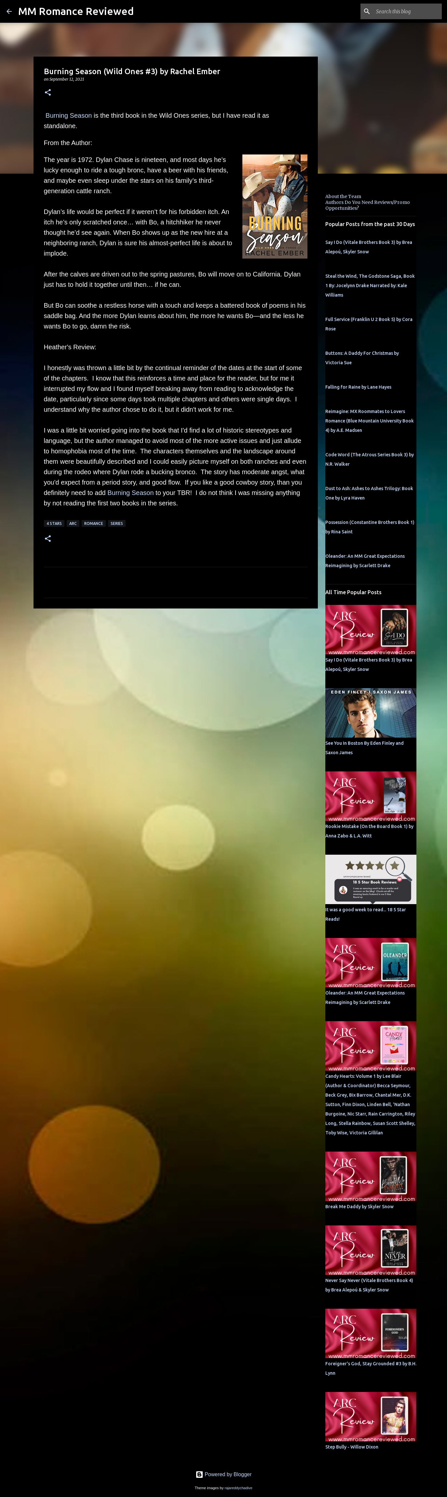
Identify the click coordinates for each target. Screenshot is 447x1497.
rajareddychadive (238, 1488)
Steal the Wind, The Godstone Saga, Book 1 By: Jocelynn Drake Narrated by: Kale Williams (370, 286)
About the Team (343, 196)
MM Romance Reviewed (76, 11)
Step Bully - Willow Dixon (351, 1447)
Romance (93, 523)
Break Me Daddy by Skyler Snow (359, 1206)
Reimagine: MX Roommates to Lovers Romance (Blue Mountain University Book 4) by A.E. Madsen (369, 421)
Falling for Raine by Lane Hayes (358, 387)
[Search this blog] (407, 11)
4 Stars (54, 523)
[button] (48, 92)
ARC (73, 523)
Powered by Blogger (224, 1474)
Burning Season (69, 115)
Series (117, 523)
